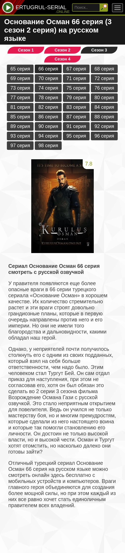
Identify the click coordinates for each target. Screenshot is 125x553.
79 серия (76, 97)
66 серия (48, 68)
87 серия (76, 116)
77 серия (20, 97)
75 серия (76, 88)
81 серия (20, 107)
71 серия (76, 78)
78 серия (48, 97)
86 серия (48, 116)
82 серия (48, 107)
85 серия (20, 116)
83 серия (76, 107)
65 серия (20, 68)
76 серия (104, 88)
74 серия (48, 88)
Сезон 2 (62, 50)
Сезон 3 (99, 50)
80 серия (104, 97)
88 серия (104, 116)
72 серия (104, 78)
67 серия (76, 68)
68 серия (104, 68)
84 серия (104, 107)
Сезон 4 (62, 59)
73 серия (20, 88)
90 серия (48, 126)
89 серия (20, 126)
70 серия (48, 78)
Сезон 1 (26, 50)
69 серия (20, 78)
